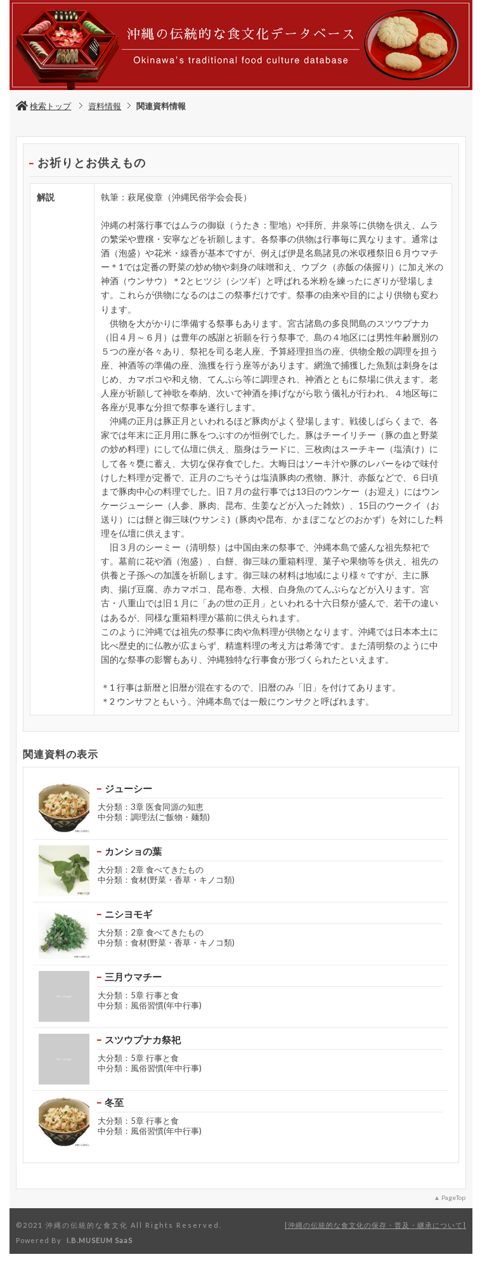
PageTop (453, 1197)
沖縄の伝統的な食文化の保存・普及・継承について (375, 1225)
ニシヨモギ (128, 914)
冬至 (114, 1102)
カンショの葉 (133, 851)
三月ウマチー (133, 976)
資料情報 (104, 106)
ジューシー (128, 788)
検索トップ (43, 106)
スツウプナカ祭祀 (143, 1039)
